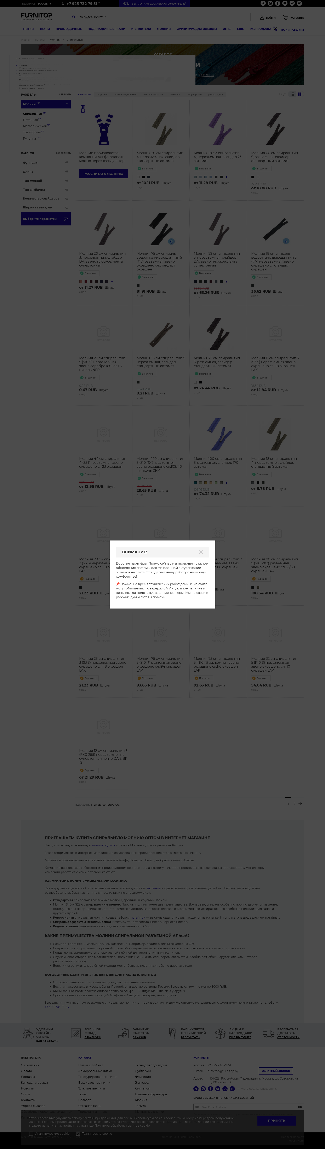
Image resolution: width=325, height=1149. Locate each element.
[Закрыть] (201, 552)
